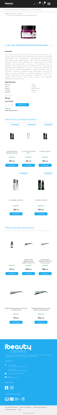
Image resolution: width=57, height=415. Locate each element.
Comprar (11, 165)
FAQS (19, 409)
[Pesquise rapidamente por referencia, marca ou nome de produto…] (30, 9)
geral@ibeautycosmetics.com (15, 373)
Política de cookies (10, 409)
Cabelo (20, 13)
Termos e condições (25, 407)
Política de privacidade (39, 407)
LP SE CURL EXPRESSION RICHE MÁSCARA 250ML (22, 15)
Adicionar (22, 105)
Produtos (13, 13)
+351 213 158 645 (12, 365)
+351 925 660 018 (12, 369)
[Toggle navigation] (49, 4)
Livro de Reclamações (11, 407)
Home (7, 13)
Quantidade (9, 101)
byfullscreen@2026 (28, 413)
